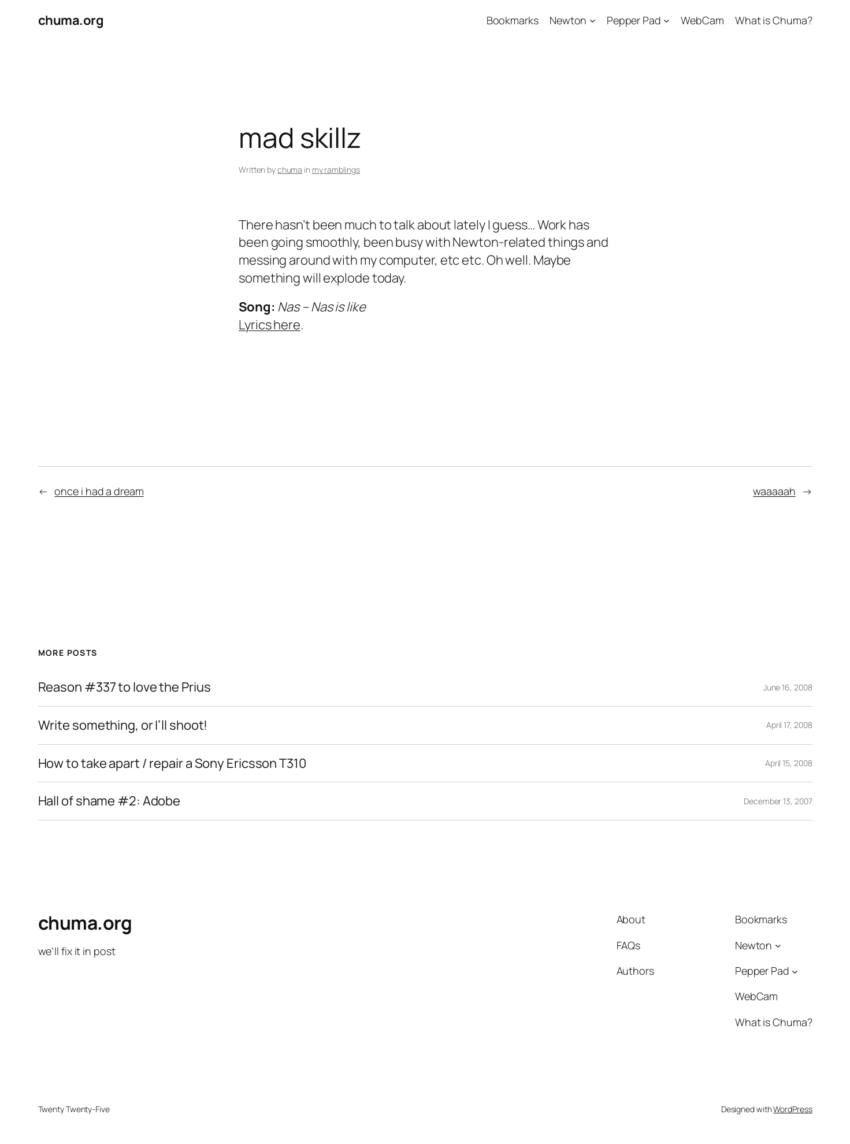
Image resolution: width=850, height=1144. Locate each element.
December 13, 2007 (778, 801)
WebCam (702, 20)
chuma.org (71, 20)
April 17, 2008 (789, 724)
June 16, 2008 (787, 687)
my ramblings (336, 169)
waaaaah (774, 491)
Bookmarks (513, 20)
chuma (290, 169)
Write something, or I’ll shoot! (123, 725)
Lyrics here (269, 324)
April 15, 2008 (788, 762)
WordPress (792, 1109)
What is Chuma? (773, 20)
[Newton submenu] (592, 20)
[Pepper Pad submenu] (666, 20)
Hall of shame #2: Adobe (109, 801)
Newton (568, 20)
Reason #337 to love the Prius (124, 687)
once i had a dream (98, 491)
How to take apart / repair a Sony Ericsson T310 (172, 763)
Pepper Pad (634, 20)
